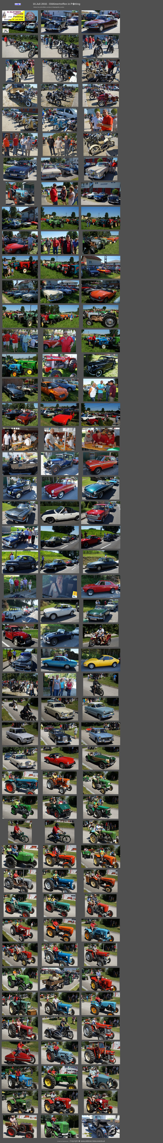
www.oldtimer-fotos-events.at (93, 1141)
